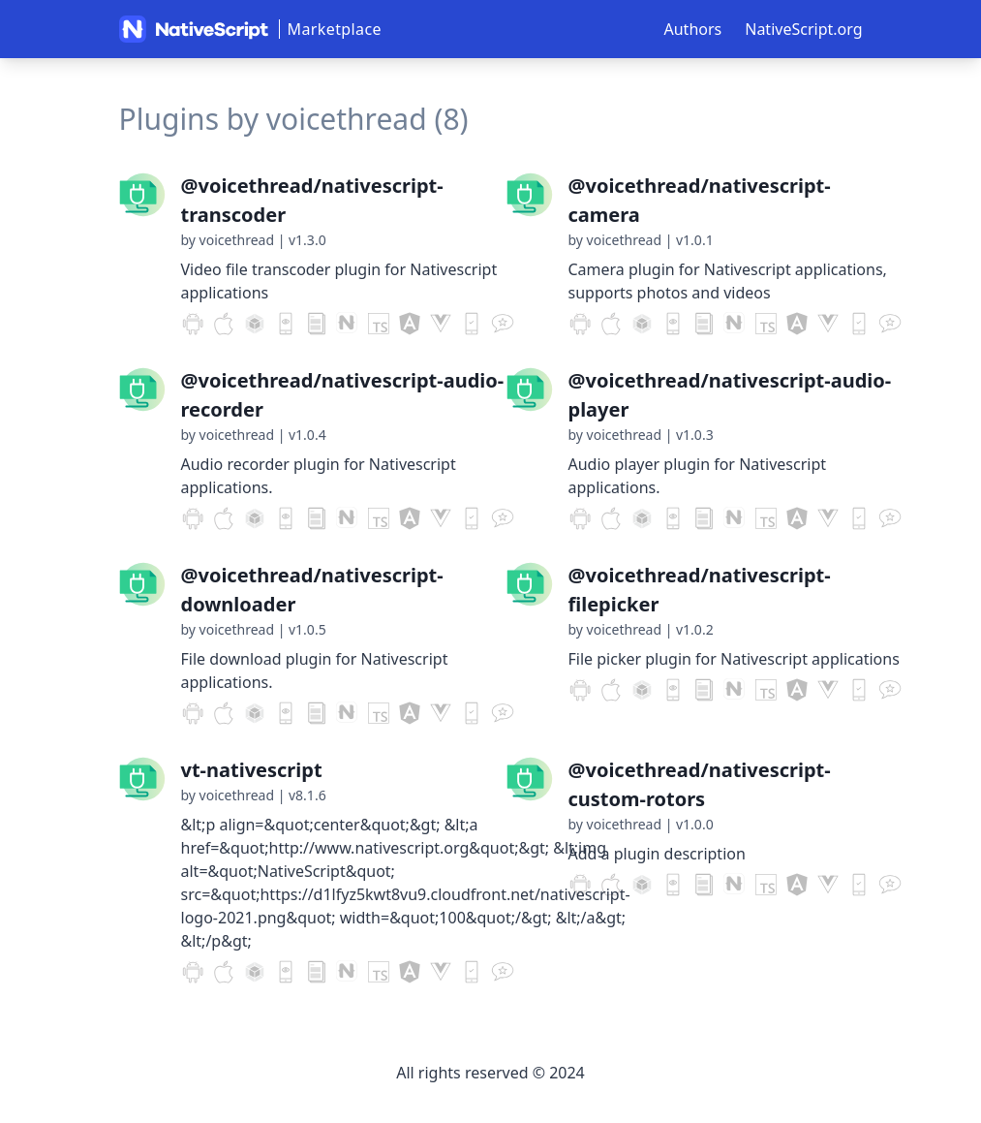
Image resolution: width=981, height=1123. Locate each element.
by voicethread (228, 240)
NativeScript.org (803, 29)
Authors (693, 29)
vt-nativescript (251, 770)
